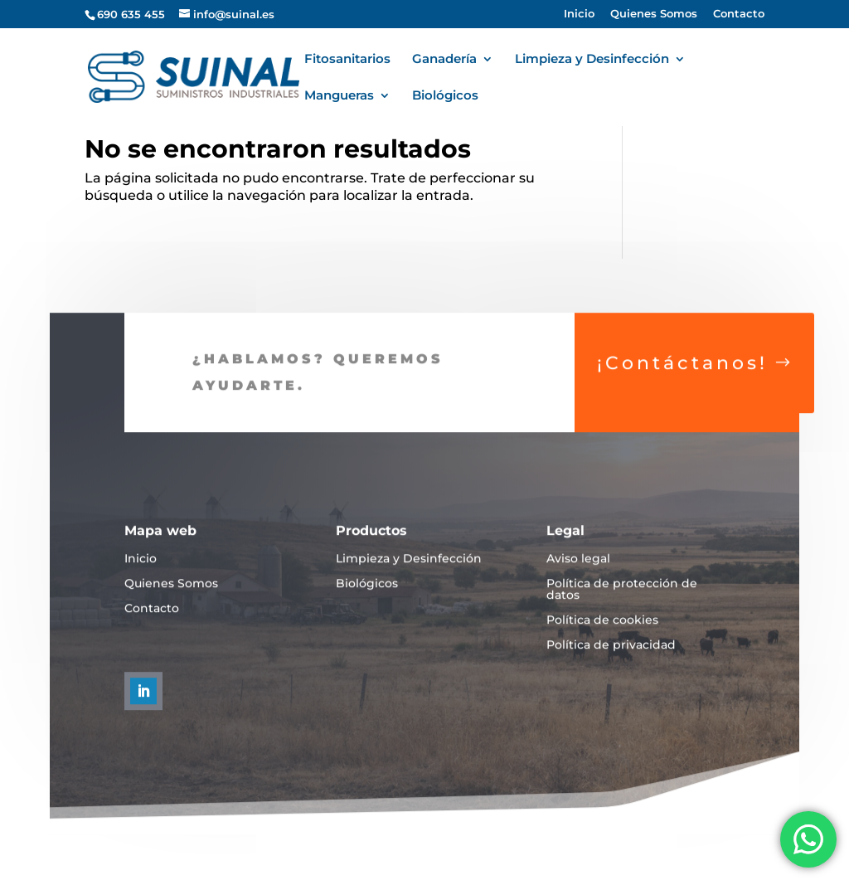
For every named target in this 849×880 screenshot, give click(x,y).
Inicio (579, 14)
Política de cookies (602, 632)
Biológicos (445, 96)
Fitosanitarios (347, 59)
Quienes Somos (653, 14)
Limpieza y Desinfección (592, 59)
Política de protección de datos (621, 601)
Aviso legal (578, 570)
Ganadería (444, 59)
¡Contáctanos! (682, 374)
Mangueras (339, 96)
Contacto (738, 14)
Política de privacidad (611, 657)
